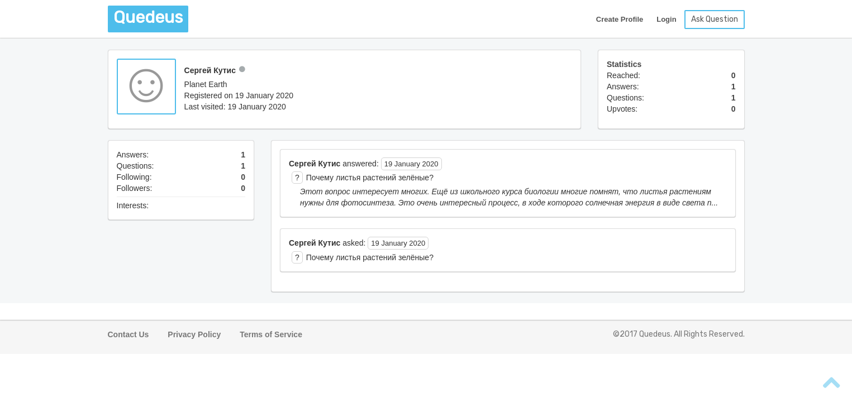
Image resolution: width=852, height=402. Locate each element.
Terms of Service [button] (271, 334)
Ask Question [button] (714, 19)
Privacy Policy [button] (194, 334)
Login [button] (666, 19)
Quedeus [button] (148, 17)
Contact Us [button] (128, 334)
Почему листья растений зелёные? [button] (370, 177)
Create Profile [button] (620, 19)
